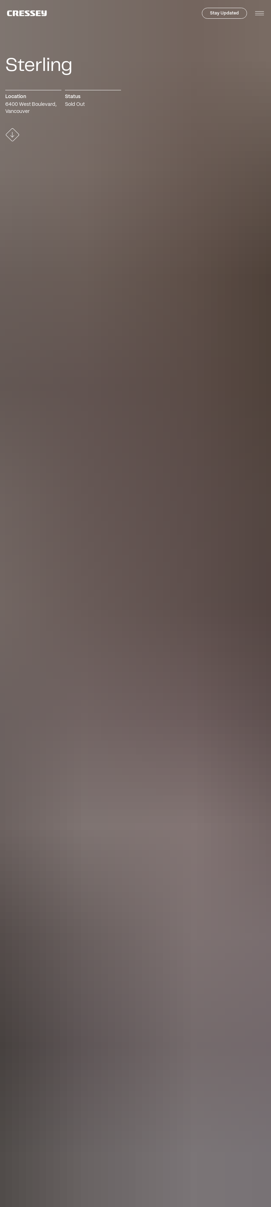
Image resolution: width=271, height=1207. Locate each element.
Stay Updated (224, 13)
